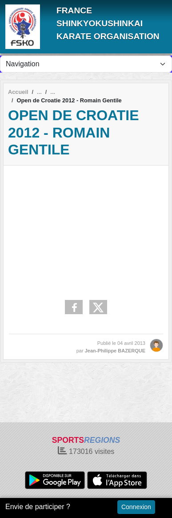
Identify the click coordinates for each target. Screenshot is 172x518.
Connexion (136, 506)
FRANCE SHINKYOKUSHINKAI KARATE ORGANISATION (108, 23)
